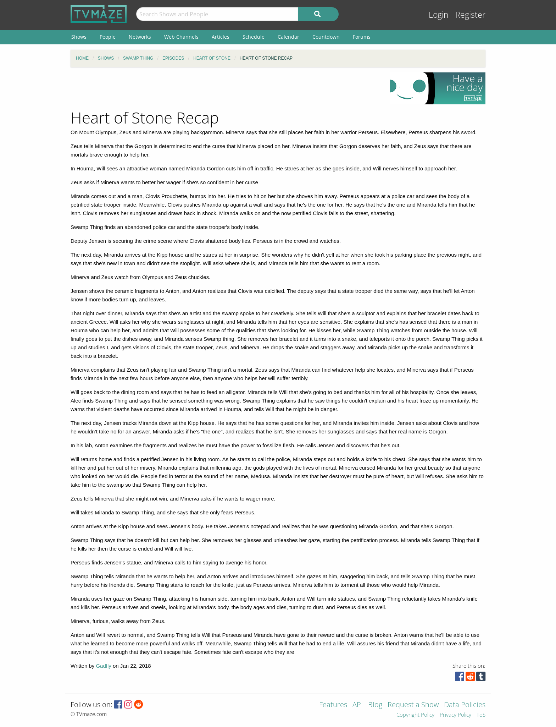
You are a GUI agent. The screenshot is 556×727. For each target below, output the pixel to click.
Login (439, 14)
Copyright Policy (415, 715)
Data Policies (464, 705)
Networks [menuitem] (140, 36)
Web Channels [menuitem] (181, 36)
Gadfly (103, 666)
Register (470, 14)
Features (333, 705)
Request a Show (413, 705)
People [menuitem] (108, 36)
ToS (481, 715)
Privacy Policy (455, 715)
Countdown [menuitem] (326, 36)
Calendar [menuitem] (288, 36)
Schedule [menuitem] (254, 36)
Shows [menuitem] (79, 36)
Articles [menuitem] (220, 36)
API (357, 705)
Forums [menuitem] (362, 36)
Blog (375, 705)
